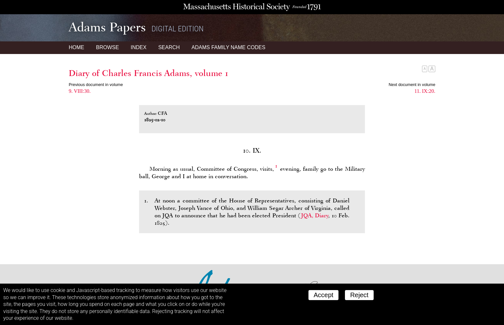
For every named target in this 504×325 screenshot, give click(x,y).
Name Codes (229, 47)
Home (76, 47)
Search (169, 47)
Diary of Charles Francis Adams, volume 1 (148, 73)
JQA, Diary (314, 215)
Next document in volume (412, 84)
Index (138, 47)
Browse (107, 47)
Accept (323, 294)
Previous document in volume (96, 84)
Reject (359, 294)
